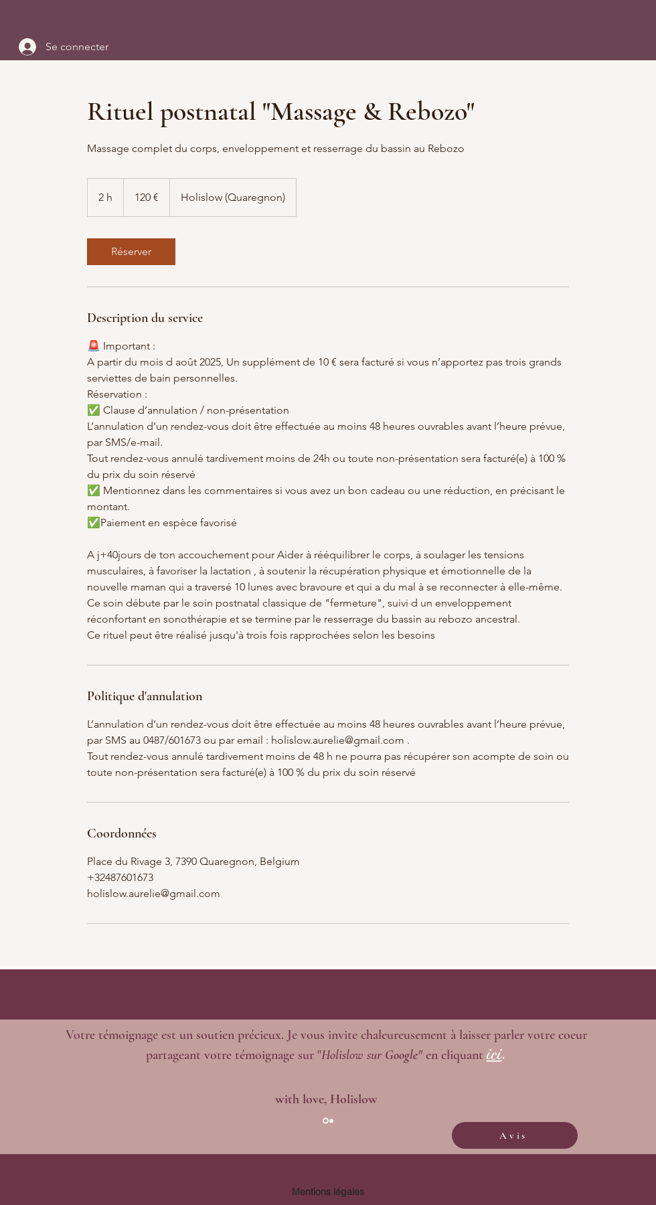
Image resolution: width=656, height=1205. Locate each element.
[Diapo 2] (331, 1121)
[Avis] (515, 1135)
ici (494, 1053)
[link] (131, 251)
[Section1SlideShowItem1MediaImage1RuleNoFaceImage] (326, 1121)
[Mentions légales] (328, 1191)
